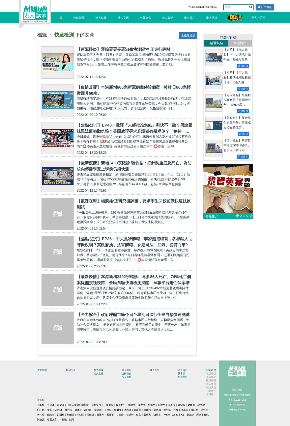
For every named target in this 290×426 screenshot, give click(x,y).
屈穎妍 (41, 405)
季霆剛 (98, 409)
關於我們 (211, 370)
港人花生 (189, 17)
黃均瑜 (41, 414)
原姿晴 (171, 405)
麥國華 (191, 405)
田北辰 (78, 409)
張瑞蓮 (50, 405)
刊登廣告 (211, 391)
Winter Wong (171, 414)
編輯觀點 (126, 373)
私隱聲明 (211, 373)
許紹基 (181, 405)
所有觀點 (126, 377)
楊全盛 (204, 409)
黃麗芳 (100, 414)
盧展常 (157, 414)
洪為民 (184, 409)
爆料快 (209, 394)
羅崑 (198, 414)
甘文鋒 (120, 414)
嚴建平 (110, 414)
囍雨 (71, 419)
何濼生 (161, 405)
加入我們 (211, 384)
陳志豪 (41, 419)
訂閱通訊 (265, 7)
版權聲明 (211, 380)
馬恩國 (157, 409)
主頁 (59, 17)
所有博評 (183, 377)
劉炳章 (132, 405)
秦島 (49, 409)
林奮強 (63, 419)
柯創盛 (70, 414)
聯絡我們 (211, 387)
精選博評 (239, 43)
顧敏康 (60, 405)
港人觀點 (167, 17)
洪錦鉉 (80, 414)
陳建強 (147, 409)
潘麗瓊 (127, 409)
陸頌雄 (90, 414)
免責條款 (211, 377)
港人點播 (101, 17)
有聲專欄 (145, 17)
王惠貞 (107, 409)
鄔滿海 (88, 409)
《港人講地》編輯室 (78, 405)
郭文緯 (201, 405)
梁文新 (190, 414)
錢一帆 (41, 409)
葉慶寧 (137, 409)
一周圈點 (108, 405)
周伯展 (117, 409)
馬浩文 (151, 405)
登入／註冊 (258, 17)
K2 (182, 414)
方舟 (175, 409)
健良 (138, 414)
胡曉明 (58, 409)
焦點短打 (96, 405)
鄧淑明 (194, 409)
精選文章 (52, 419)
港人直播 (123, 17)
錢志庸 (50, 414)
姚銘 (206, 414)
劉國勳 (60, 414)
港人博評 (212, 17)
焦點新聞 (79, 17)
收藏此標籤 (188, 35)
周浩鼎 (68, 409)
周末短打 (121, 405)
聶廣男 (147, 414)
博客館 (181, 373)
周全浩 (167, 409)
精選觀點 (216, 43)
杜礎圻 (130, 414)
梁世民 (141, 405)
